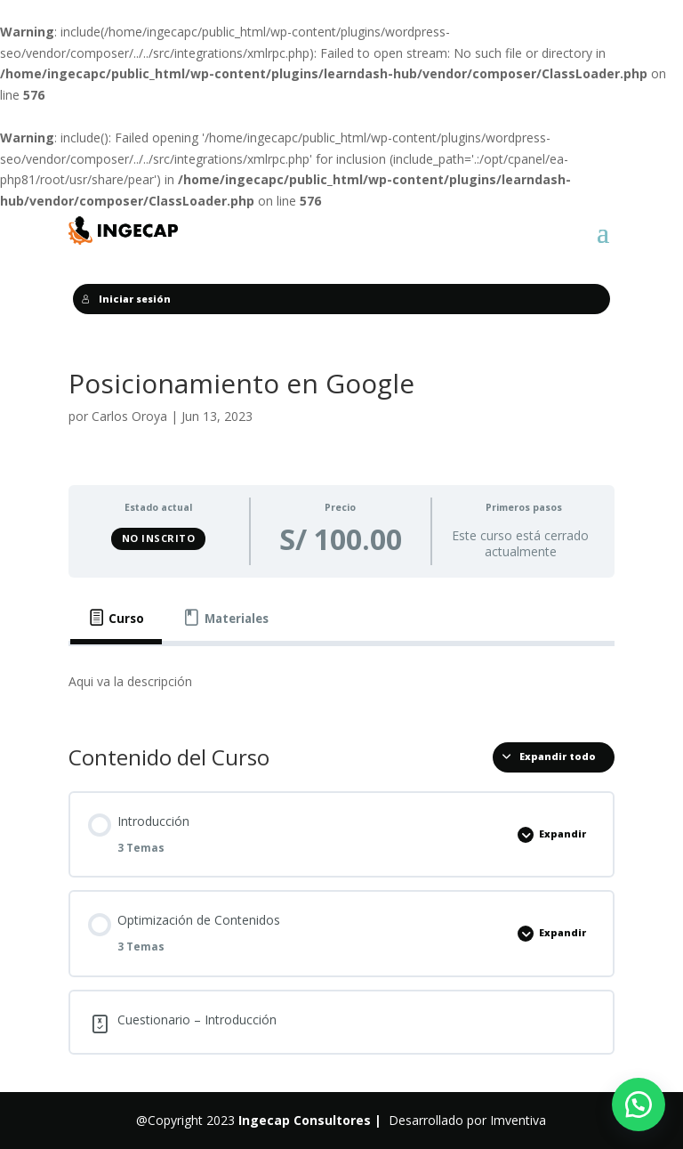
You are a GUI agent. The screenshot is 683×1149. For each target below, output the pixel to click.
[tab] (116, 618)
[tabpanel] (341, 681)
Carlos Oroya (129, 416)
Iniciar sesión (126, 299)
